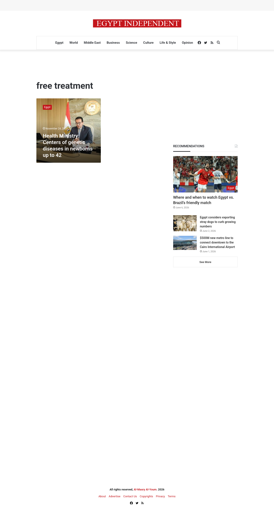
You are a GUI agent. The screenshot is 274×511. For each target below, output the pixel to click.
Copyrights (146, 496)
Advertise (115, 496)
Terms (172, 496)
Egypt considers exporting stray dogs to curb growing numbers (218, 222)
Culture (148, 43)
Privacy (160, 496)
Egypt (59, 43)
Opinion (187, 43)
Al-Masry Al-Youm (145, 489)
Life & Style (168, 43)
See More (205, 262)
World (73, 43)
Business (113, 43)
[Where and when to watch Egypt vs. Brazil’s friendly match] (205, 174)
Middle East (92, 43)
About (102, 496)
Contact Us (130, 496)
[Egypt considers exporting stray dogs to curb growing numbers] (185, 223)
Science (131, 43)
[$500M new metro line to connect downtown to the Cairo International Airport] (185, 243)
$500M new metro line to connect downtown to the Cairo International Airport (217, 242)
